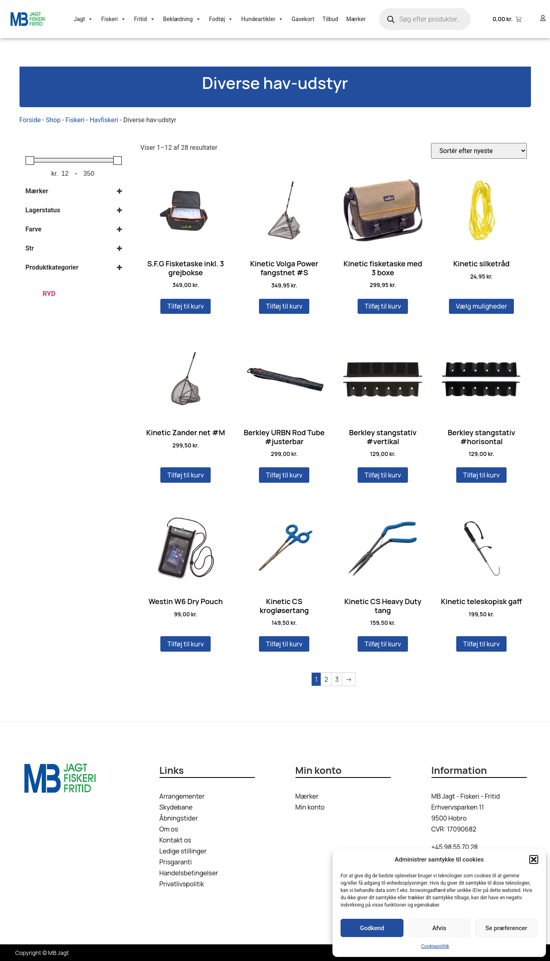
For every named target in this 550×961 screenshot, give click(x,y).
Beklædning (182, 19)
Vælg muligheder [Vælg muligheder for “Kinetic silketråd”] (481, 306)
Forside (30, 120)
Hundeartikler (262, 19)
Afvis (439, 928)
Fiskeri (113, 19)
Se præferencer (506, 928)
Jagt (83, 19)
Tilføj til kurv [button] (185, 306)
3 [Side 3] (337, 679)
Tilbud (330, 19)
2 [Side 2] (326, 679)
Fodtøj (221, 19)
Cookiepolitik (435, 946)
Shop (53, 120)
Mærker (356, 19)
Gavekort (302, 19)
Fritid (144, 19)
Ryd (49, 293)
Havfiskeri (104, 120)
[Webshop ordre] (479, 151)
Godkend (372, 928)
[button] (534, 859)
